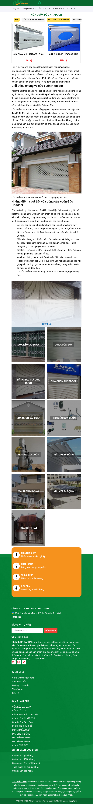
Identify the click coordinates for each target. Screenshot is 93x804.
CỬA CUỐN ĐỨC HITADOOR (64, 9)
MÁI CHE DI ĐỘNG (21, 733)
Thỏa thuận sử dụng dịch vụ (25, 767)
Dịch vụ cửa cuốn (20, 685)
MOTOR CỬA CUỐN (21, 730)
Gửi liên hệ (50, 630)
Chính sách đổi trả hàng (23, 759)
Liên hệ (15, 693)
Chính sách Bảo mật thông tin (26, 763)
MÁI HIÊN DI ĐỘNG (21, 737)
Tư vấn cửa (17, 689)
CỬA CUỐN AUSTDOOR (23, 718)
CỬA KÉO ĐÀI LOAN (21, 706)
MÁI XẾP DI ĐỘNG (21, 741)
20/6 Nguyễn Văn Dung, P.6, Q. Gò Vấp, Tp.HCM (38, 613)
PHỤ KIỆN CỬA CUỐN (22, 726)
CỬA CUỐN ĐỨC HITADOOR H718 (63, 54)
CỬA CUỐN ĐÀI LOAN (22, 722)
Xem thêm (39, 658)
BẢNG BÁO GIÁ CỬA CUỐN (25, 714)
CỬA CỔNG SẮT (20, 745)
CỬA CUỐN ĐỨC (20, 710)
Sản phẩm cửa (19, 681)
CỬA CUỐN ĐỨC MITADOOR (33, 20)
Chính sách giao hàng (22, 755)
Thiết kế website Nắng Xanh (66, 801)
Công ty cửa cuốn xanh (23, 677)
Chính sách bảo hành (22, 771)
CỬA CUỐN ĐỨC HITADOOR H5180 (28, 54)
